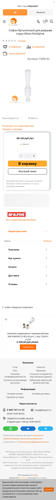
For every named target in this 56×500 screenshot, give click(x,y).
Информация (28, 389)
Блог (15, 370)
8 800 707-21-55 (15, 410)
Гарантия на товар (15, 397)
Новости (41, 367)
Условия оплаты (15, 394)
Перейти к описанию (12, 129)
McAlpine (47, 241)
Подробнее (28, 347)
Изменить (41, 12)
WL (35, 475)
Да (15, 12)
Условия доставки (41, 394)
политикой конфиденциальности (33, 442)
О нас (15, 367)
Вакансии (41, 370)
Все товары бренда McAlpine (21, 220)
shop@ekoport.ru (43, 410)
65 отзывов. (42, 478)
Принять (49, 489)
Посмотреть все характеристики (18, 126)
